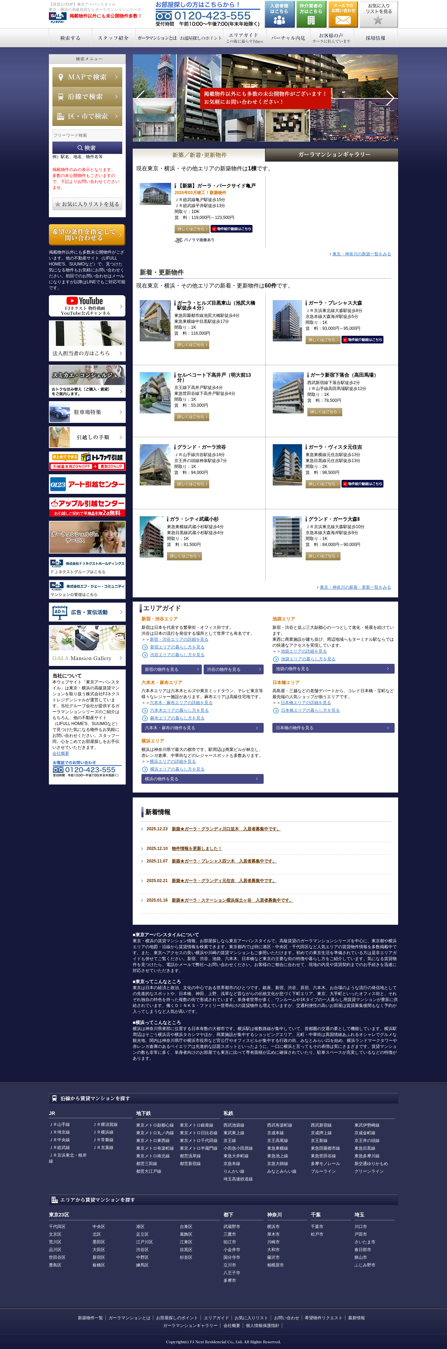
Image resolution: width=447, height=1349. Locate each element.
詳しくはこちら (192, 229)
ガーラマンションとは (157, 37)
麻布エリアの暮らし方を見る (177, 718)
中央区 (99, 1226)
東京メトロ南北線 (153, 1155)
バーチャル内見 (288, 37)
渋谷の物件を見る (224, 669)
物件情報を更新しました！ (197, 848)
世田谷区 (57, 1257)
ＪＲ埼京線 (59, 1132)
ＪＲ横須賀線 (105, 1124)
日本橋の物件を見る (295, 727)
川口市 (360, 1226)
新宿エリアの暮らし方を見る (177, 647)
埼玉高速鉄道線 (238, 1179)
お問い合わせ (343, 14)
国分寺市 (232, 1257)
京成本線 (275, 1132)
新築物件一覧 (90, 1317)
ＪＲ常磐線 (103, 1139)
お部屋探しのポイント (201, 37)
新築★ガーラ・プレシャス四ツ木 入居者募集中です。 (224, 861)
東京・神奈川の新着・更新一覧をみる (355, 587)
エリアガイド (245, 37)
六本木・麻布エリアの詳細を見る (181, 702)
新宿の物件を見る (161, 669)
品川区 (55, 1249)
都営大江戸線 (148, 1171)
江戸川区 (144, 1242)
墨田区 (99, 1242)
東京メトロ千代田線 (199, 1140)
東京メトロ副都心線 (155, 1125)
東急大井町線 (236, 1155)
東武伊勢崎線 (367, 1125)
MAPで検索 (87, 77)
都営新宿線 (190, 1163)
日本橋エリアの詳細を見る (306, 702)
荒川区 (55, 1242)
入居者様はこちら (280, 14)
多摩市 (230, 1280)
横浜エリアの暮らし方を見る (177, 769)
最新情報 (356, 1317)
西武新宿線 (321, 1125)
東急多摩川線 (367, 1155)
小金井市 (232, 1249)
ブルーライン (323, 1171)
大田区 (99, 1249)
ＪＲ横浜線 (103, 1132)
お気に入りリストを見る (379, 14)
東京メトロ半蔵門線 (199, 1148)
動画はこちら (231, 229)
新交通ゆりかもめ (371, 1163)
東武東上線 (234, 1132)
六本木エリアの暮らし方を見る (179, 710)
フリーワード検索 (87, 148)
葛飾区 (186, 1234)
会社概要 (60, 753)
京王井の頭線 (367, 1140)
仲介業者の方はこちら (311, 14)
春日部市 (362, 1249)
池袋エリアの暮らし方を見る (308, 658)
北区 (97, 1234)
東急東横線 (277, 1148)
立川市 (230, 1265)
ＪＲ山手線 (59, 1124)
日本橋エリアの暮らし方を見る (310, 710)
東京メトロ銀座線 (196, 1125)
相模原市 (275, 1265)
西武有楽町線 (279, 1125)
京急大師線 (277, 1163)
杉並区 (186, 1257)
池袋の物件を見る (292, 668)
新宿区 (99, 1257)
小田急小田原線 (238, 1148)
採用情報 (376, 37)
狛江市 (230, 1242)
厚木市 (273, 1234)
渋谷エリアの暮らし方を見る (177, 654)
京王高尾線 (277, 1140)
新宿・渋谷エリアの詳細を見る (179, 639)
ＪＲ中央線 (59, 1139)
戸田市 (360, 1234)
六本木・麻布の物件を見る (170, 727)
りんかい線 (234, 1171)
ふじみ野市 (364, 1265)
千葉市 (317, 1226)
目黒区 (186, 1249)
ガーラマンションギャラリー (190, 1325)
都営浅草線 (190, 1155)
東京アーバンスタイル (58, 17)
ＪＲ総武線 (59, 1147)
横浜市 (273, 1226)
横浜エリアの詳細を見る (173, 761)
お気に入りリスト (251, 1317)
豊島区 (55, 1265)
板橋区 (99, 1265)
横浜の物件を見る (161, 778)
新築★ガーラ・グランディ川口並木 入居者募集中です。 (226, 828)
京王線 (230, 1140)
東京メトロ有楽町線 (155, 1148)
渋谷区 (142, 1249)
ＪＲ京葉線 (103, 1147)
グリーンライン (369, 1171)
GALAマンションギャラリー (332, 155)
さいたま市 (364, 1242)
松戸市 (317, 1234)
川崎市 (273, 1242)
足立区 (142, 1234)
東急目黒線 (364, 1148)
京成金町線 (364, 1132)
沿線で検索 (87, 96)
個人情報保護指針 (262, 1325)
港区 (140, 1226)
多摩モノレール (325, 1163)
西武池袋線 (234, 1125)
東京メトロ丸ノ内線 (155, 1132)
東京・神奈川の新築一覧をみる (361, 253)
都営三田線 (146, 1163)
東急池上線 (277, 1155)
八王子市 (232, 1272)
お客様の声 (332, 37)
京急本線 (232, 1163)
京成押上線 (321, 1132)
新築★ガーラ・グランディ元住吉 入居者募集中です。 (224, 880)
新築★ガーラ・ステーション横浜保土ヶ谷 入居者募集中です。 (232, 900)
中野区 (142, 1257)
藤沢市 (273, 1257)
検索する (70, 37)
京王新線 (319, 1140)
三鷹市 (230, 1234)
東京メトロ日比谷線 (199, 1132)
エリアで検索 (87, 116)
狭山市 (360, 1257)
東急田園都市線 (325, 1148)
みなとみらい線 (281, 1171)
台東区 (186, 1226)
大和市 (273, 1249)
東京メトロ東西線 (153, 1140)
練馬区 (142, 1265)
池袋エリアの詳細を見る (304, 651)
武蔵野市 (232, 1226)
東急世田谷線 (323, 1155)
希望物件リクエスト (324, 1317)
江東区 (186, 1242)
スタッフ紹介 (114, 37)
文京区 (55, 1234)
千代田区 (57, 1226)
